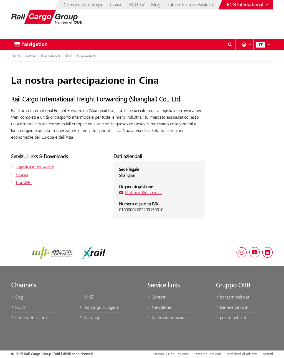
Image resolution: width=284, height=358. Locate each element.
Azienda (32, 56)
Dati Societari (178, 354)
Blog (156, 5)
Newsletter (159, 307)
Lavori (116, 5)
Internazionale (53, 56)
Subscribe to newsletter (191, 5)
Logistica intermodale (32, 166)
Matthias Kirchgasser (140, 192)
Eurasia (19, 174)
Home (18, 56)
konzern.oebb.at (232, 297)
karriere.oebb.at (232, 307)
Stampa (159, 354)
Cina (70, 56)
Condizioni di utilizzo (240, 354)
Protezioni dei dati (206, 354)
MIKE (86, 297)
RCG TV (136, 5)
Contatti (157, 297)
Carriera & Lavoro (29, 317)
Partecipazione (86, 56)
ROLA (18, 307)
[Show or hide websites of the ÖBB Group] (248, 4)
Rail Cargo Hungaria (99, 307)
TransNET (21, 182)
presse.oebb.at (231, 317)
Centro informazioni (167, 317)
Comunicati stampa (83, 5)
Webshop (89, 317)
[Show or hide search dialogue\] (229, 44)
